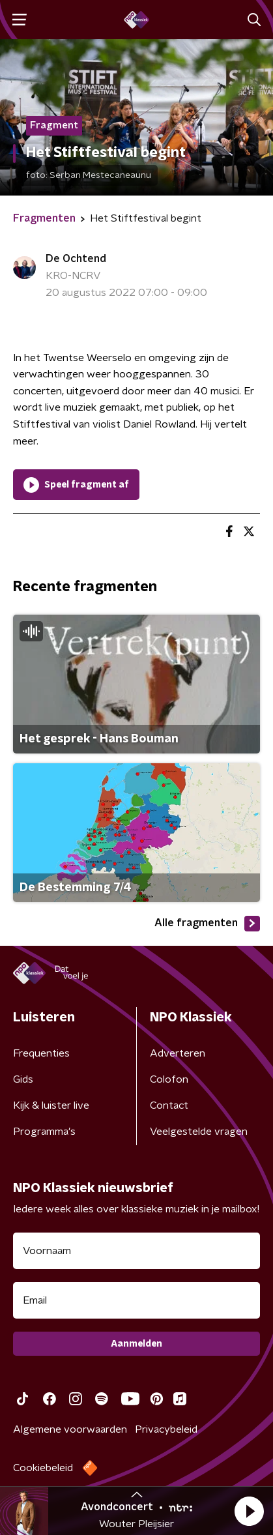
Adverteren (177, 1053)
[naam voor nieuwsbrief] (136, 1251)
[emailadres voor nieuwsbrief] (136, 1300)
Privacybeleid (166, 1429)
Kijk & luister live (51, 1105)
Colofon (169, 1079)
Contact (169, 1105)
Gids (23, 1079)
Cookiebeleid (43, 1468)
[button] (249, 1511)
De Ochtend (76, 259)
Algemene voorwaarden (70, 1429)
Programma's (44, 1131)
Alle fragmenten (207, 923)
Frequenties (41, 1053)
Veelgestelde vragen (199, 1131)
